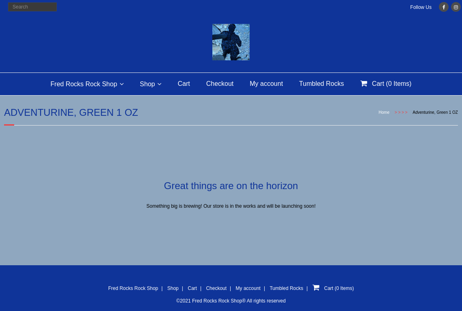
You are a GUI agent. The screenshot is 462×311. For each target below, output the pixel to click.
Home (384, 112)
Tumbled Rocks (321, 83)
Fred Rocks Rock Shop (84, 84)
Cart (184, 83)
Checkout (220, 83)
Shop (147, 84)
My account (266, 83)
